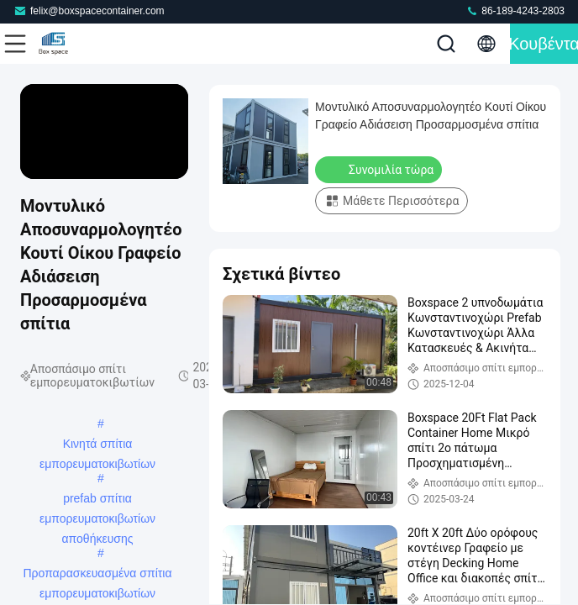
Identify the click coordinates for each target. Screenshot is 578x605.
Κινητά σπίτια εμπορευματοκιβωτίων (97, 445)
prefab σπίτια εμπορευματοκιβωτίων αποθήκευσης (97, 500)
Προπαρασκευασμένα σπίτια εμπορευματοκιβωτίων (98, 574)
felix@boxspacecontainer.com (89, 10)
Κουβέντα (544, 43)
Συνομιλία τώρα (380, 168)
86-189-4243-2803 (515, 10)
